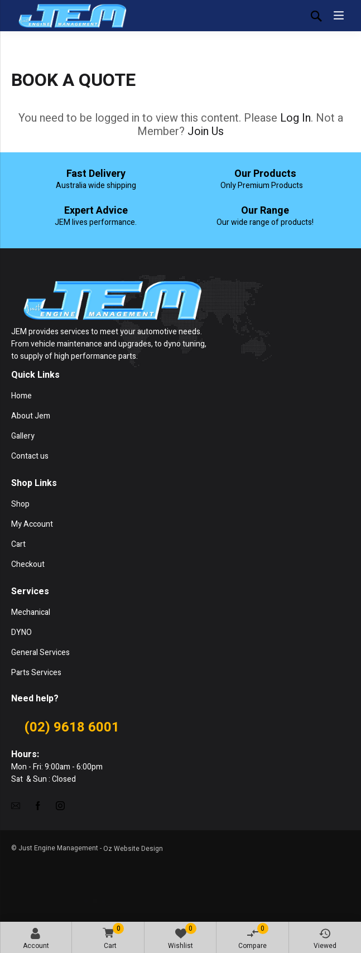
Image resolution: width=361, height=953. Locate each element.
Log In (295, 118)
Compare (253, 937)
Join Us (205, 131)
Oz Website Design (133, 849)
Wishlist (182, 937)
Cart (111, 937)
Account (36, 939)
